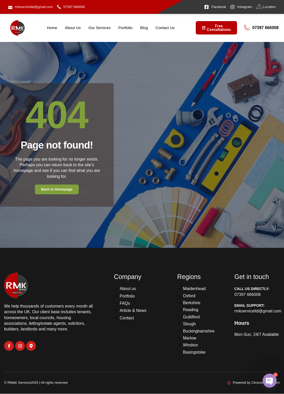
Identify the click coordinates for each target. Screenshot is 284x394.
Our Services (100, 27)
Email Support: (249, 306)
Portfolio (125, 27)
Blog (144, 27)
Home (52, 27)
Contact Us (164, 27)
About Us (73, 27)
